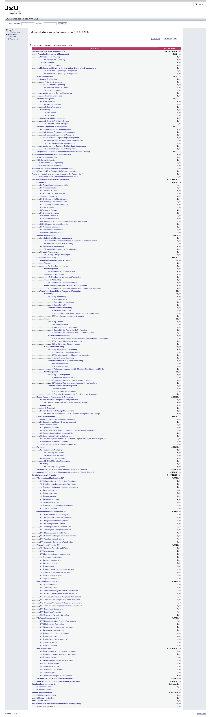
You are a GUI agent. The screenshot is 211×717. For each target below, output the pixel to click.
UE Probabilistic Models (49, 663)
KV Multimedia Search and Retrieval (54, 533)
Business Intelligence (45, 99)
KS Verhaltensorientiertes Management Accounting (71, 355)
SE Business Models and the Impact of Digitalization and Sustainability (70, 241)
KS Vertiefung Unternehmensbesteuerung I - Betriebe (72, 380)
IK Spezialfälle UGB (59, 305)
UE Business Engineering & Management (59, 135)
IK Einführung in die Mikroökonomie (53, 202)
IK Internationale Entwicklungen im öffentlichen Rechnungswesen (76, 313)
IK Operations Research (49, 425)
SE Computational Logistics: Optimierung (55, 436)
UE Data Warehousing (52, 107)
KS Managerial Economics (50, 227)
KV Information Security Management (55, 554)
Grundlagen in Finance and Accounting (56, 260)
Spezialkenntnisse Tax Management (62, 386)
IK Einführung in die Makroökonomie (54, 224)
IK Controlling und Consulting (63, 358)
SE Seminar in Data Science (51, 670)
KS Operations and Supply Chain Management (58, 422)
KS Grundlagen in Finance (58, 266)
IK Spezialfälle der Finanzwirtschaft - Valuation (69, 330)
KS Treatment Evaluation (49, 218)
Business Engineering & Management (52, 126)
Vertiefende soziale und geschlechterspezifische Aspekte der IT (57, 174)
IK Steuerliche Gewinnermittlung (64, 377)
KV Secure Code (47, 566)
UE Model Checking (48, 493)
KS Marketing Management (54, 467)
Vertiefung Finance (55, 322)
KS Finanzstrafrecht (59, 388)
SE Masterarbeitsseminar (46, 706)
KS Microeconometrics (48, 188)
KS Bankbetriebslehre (60, 324)
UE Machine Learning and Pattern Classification (59, 591)
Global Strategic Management (52, 246)
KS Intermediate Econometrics (51, 230)
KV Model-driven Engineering (52, 624)
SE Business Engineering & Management (59, 143)
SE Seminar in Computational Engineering (56, 505)
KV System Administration (50, 575)
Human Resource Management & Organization (59, 400)
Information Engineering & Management (53, 54)
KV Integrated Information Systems (54, 521)
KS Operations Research (49, 427)
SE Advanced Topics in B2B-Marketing (58, 244)
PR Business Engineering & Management (59, 149)
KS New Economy (47, 207)
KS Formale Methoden (45, 698)
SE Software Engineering (46, 160)
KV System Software (48, 508)
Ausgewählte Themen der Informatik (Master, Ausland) (58, 681)
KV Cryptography (47, 551)
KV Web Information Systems (52, 539)
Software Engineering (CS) (48, 618)
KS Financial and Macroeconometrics (54, 185)
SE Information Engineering (47, 157)
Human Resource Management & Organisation (55, 397)
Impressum (201, 714)
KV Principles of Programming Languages (56, 627)
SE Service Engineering (53, 90)
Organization (45, 405)
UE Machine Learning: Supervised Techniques (58, 481)
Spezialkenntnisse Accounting (60, 308)
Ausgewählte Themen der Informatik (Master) (55, 678)
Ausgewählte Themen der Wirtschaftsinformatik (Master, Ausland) (63, 152)
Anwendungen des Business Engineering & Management (63, 146)
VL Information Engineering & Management (60, 71)
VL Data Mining (50, 113)
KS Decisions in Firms (48, 191)
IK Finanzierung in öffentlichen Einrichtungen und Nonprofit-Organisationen (80, 338)
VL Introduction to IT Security (51, 557)
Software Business (47, 62)
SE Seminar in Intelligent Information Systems (58, 536)
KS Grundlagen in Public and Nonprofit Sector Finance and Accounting (74, 288)
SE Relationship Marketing (54, 455)
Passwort (38, 23)
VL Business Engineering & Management (59, 132)
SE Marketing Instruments (54, 453)
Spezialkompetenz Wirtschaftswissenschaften (50, 179)
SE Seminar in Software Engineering (54, 633)
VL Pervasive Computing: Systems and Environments (61, 606)
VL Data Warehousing (52, 104)
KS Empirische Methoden (46, 695)
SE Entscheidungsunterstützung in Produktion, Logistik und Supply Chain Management (73, 439)
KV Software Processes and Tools (53, 639)
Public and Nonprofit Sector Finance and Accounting (65, 285)
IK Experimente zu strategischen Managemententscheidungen (63, 221)
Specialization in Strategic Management (56, 238)
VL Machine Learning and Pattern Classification (58, 594)
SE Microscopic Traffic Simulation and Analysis (58, 444)
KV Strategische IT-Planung (54, 60)
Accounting (49, 294)
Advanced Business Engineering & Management (59, 138)
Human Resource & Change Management (57, 411)
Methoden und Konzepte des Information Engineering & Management (68, 68)
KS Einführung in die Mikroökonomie (54, 204)
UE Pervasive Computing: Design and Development (60, 597)
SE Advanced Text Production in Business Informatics (57, 171)
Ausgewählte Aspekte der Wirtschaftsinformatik (51, 154)
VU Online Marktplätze (48, 196)
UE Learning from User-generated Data (55, 527)
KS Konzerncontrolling (60, 366)
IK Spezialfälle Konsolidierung (63, 302)
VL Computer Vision (48, 588)
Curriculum (156, 39)
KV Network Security (48, 563)
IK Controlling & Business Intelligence (66, 352)
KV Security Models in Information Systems (57, 569)
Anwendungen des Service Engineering (56, 93)
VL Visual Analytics (48, 672)
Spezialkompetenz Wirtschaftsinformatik (48, 51)
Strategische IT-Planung (50, 57)
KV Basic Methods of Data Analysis (54, 515)
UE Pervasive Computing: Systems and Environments (61, 603)
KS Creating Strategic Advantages (57, 255)
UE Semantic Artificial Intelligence (57, 124)
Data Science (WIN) (44, 648)
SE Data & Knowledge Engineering (50, 163)
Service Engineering (45, 76)
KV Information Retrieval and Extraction (55, 517)
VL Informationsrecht (44, 687)
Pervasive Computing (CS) (48, 581)
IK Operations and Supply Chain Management (57, 419)
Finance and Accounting (46, 257)
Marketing (41, 447)
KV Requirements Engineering (52, 630)
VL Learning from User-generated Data (55, 530)
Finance (47, 263)
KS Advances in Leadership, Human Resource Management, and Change (72, 414)
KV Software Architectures (50, 636)
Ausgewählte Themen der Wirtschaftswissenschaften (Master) (62, 469)
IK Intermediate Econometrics (51, 232)
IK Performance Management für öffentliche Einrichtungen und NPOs (78, 369)
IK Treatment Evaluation (49, 210)
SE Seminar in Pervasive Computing (54, 615)
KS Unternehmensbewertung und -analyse (68, 316)
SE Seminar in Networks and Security (55, 572)
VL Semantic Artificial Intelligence (56, 121)
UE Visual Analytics (48, 657)
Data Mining (45, 110)
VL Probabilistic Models (49, 502)
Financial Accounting (52, 280)
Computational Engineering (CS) (50, 478)
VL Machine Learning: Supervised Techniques (58, 484)
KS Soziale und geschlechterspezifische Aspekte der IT (57, 177)
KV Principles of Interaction (51, 612)
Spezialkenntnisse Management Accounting (65, 361)
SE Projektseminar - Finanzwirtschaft (66, 344)
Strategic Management (46, 235)
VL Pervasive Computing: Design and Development (60, 600)
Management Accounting (54, 274)
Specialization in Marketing (51, 450)
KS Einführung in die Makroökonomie (54, 199)
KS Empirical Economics (49, 213)
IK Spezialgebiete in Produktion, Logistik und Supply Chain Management (67, 430)
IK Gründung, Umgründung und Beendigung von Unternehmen (75, 394)
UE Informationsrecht (44, 690)
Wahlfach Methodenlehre (42, 692)
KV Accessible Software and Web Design (56, 542)
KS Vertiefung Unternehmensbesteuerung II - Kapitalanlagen (74, 383)
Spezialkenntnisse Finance (59, 336)
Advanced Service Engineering (52, 85)
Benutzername (14, 23)
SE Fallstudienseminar (60, 363)
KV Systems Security (48, 578)
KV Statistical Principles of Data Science (56, 676)
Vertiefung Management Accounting (62, 349)
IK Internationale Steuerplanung (64, 391)
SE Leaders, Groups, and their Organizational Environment (66, 402)
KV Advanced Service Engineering (57, 87)
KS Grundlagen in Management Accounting (64, 277)
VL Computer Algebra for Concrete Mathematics (59, 487)
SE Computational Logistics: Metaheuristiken (57, 433)
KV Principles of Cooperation (51, 609)
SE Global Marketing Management (57, 461)
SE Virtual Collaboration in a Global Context (60, 249)
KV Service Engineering (53, 82)
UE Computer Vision (48, 585)
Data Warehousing (47, 101)
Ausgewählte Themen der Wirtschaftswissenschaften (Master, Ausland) (65, 472)
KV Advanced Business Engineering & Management (63, 140)
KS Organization (50, 408)
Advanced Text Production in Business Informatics (52, 168)
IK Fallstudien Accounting (61, 310)
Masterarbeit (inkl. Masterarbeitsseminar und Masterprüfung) (56, 703)
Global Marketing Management (52, 458)
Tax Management (51, 269)
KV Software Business (52, 65)
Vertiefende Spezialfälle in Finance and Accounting (60, 291)
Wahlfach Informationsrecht (43, 684)
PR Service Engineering (53, 96)
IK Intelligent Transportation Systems (54, 441)
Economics (41, 182)
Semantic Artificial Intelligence (52, 118)
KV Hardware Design (48, 490)
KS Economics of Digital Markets (52, 193)
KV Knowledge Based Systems (52, 524)
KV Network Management (50, 560)
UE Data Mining (50, 115)
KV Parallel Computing (49, 499)
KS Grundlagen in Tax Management (61, 271)
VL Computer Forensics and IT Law (54, 548)
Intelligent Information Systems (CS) (52, 511)
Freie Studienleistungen (42, 701)
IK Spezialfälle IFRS (59, 299)
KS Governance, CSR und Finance (65, 327)
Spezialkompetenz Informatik (44, 475)
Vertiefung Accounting (57, 296)
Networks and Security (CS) (48, 545)
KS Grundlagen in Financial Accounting (62, 283)
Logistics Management (46, 416)
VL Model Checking (48, 496)
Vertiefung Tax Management (59, 375)
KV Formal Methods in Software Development (58, 621)
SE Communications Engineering (49, 165)
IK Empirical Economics (49, 216)
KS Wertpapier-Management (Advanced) (67, 341)
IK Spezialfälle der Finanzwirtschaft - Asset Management (73, 333)
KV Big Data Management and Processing (56, 660)
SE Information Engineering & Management (60, 73)
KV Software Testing (48, 642)
